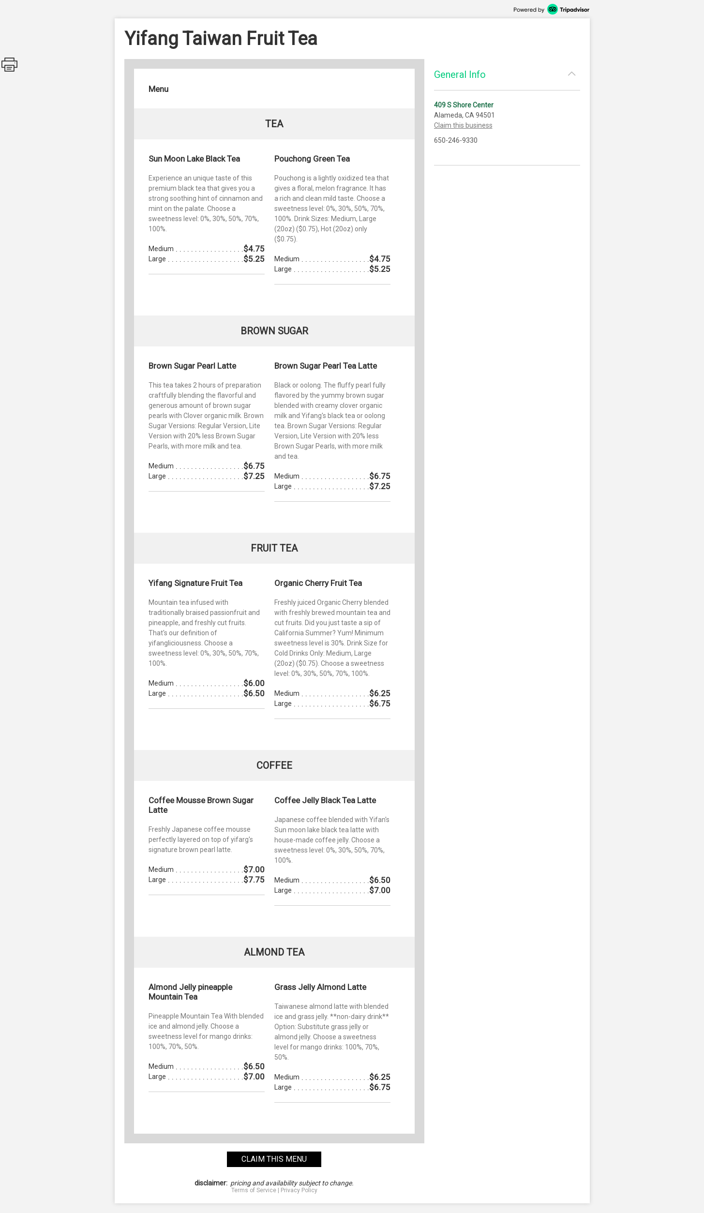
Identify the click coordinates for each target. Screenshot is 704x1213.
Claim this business (463, 125)
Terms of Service (253, 1190)
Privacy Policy (299, 1190)
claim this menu (274, 1159)
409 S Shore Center (464, 105)
